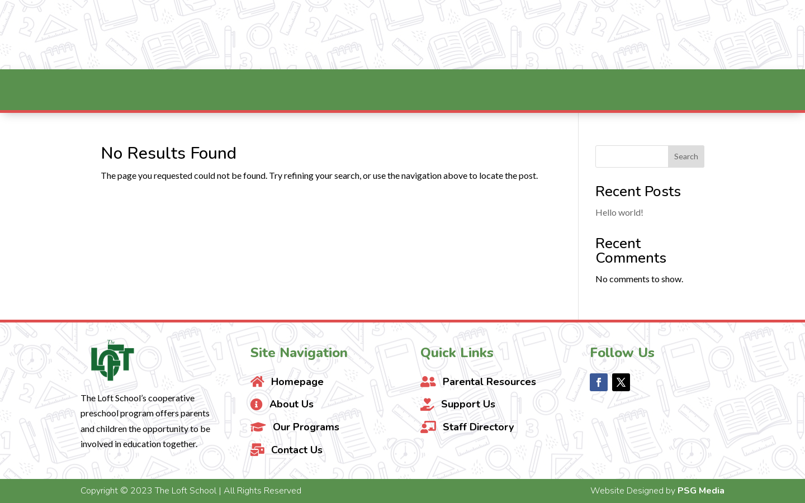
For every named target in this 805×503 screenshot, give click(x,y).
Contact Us (743, 34)
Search (686, 156)
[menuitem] (196, 90)
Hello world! (619, 212)
